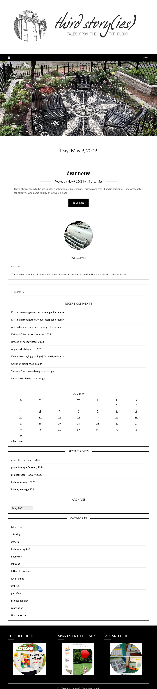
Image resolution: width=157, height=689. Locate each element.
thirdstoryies (94, 181)
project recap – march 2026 (26, 460)
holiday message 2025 (23, 482)
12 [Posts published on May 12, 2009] (59, 417)
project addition (19, 600)
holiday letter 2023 (40, 334)
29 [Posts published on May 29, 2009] (116, 429)
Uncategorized (19, 615)
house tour (17, 556)
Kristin (14, 312)
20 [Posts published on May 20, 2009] (78, 423)
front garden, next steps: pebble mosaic (43, 312)
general (15, 541)
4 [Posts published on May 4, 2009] (40, 411)
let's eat (15, 563)
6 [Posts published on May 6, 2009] (78, 411)
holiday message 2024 (23, 489)
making (15, 586)
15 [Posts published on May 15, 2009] (116, 417)
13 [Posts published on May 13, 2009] (78, 417)
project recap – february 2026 (27, 467)
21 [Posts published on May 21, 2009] (97, 423)
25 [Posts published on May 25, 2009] (40, 429)
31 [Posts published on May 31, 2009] (20, 436)
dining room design (32, 363)
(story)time (17, 527)
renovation (17, 608)
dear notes (78, 173)
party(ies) (16, 593)
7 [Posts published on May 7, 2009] (97, 411)
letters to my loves (21, 571)
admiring (16, 534)
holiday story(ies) (20, 549)
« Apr (14, 441)
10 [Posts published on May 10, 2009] (20, 417)
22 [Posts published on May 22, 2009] (116, 423)
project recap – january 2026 (26, 474)
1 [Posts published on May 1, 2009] (117, 405)
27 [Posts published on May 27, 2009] (78, 429)
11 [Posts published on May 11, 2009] (40, 417)
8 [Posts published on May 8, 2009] (117, 411)
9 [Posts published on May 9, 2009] (136, 411)
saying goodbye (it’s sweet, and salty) (44, 356)
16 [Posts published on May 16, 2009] (136, 417)
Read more (78, 202)
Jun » (20, 441)
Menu (146, 57)
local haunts (17, 578)
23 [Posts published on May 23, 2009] (136, 423)
